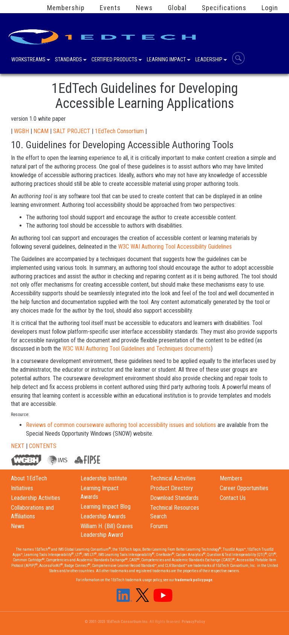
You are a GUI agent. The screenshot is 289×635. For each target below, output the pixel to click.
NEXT (17, 446)
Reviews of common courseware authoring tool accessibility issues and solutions (121, 424)
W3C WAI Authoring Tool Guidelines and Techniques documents (136, 348)
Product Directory (171, 488)
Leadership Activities (35, 497)
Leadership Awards (103, 516)
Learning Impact (166, 60)
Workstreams (28, 60)
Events (110, 8)
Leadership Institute (104, 478)
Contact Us (233, 497)
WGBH (21, 131)
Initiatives (22, 488)
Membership (66, 8)
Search (238, 58)
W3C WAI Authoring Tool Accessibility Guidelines (175, 246)
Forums (159, 526)
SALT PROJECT (71, 131)
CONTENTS (42, 446)
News (144, 8)
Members (231, 478)
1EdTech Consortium (119, 131)
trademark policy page (193, 580)
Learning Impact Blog (106, 506)
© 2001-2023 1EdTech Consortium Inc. (117, 622)
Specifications (224, 8)
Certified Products (114, 60)
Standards (68, 60)
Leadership (208, 60)
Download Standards (174, 497)
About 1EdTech (29, 478)
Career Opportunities (244, 488)
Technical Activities (173, 478)
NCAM (41, 131)
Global (177, 8)
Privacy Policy (193, 622)
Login (270, 8)
